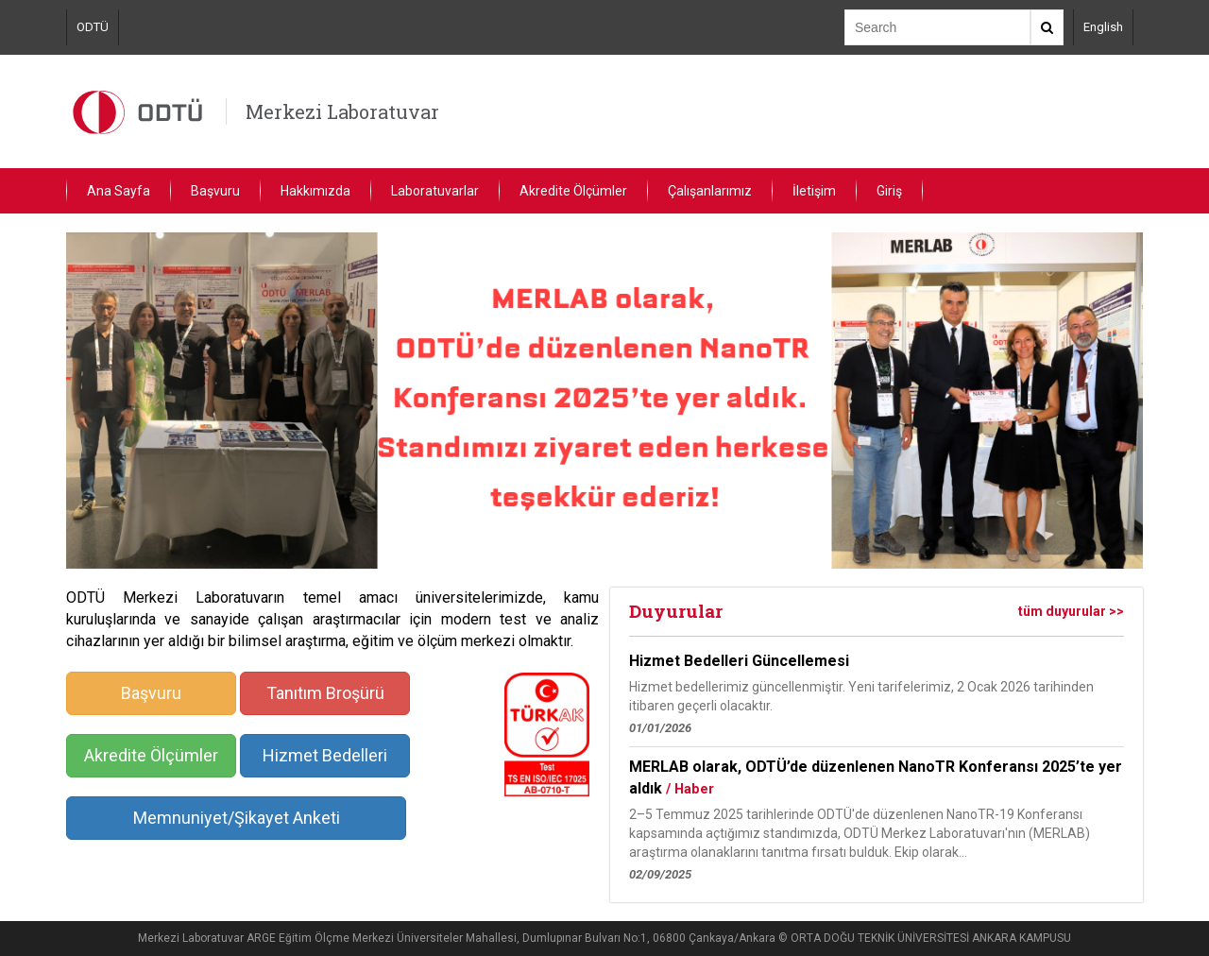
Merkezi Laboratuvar (342, 111)
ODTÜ (93, 27)
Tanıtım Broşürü (325, 693)
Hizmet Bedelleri (325, 755)
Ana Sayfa (118, 190)
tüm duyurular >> (1071, 611)
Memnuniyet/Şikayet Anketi (236, 818)
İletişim (814, 190)
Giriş (889, 190)
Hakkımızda (315, 190)
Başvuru (215, 190)
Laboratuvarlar (435, 190)
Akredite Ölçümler (573, 190)
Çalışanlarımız (710, 190)
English (1103, 27)
